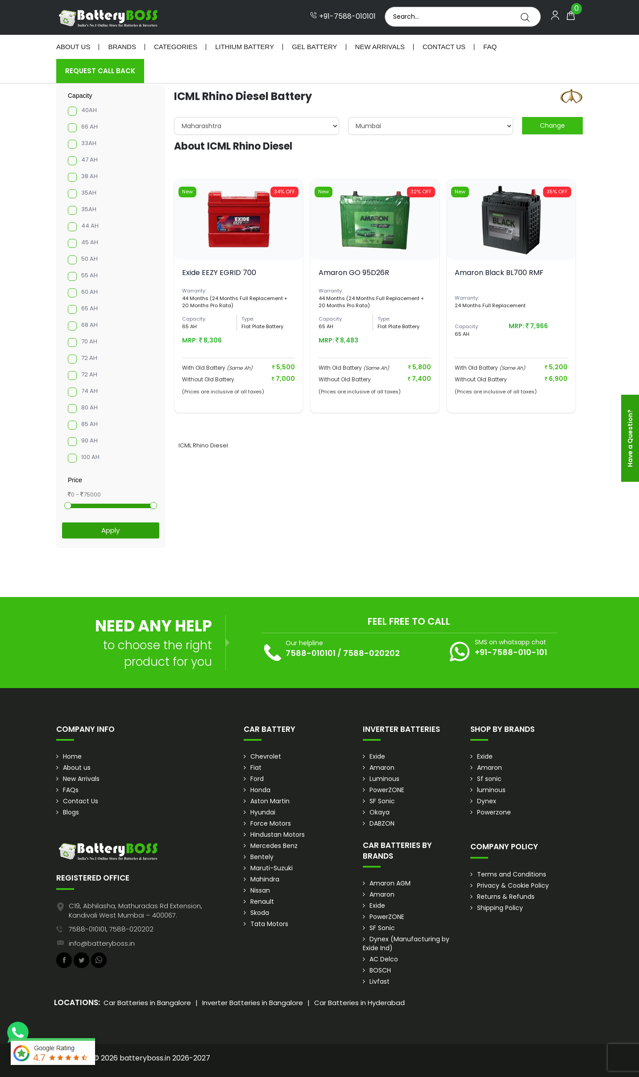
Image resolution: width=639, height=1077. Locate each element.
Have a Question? (630, 438)
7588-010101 (311, 653)
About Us (73, 46)
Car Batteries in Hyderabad (359, 1002)
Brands (122, 46)
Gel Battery (314, 46)
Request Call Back (100, 70)
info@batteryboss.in (102, 943)
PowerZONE (386, 789)
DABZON (381, 823)
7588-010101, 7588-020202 (111, 929)
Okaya (379, 812)
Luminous (384, 778)
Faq (490, 46)
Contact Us (444, 46)
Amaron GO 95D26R (354, 272)
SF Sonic (382, 801)
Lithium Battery (244, 46)
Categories (175, 46)
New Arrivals (380, 46)
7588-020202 (371, 653)
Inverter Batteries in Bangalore (252, 1002)
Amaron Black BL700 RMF (499, 272)
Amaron (381, 767)
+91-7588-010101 (343, 16)
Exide (377, 756)
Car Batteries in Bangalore (147, 1002)
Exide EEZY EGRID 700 (219, 272)
